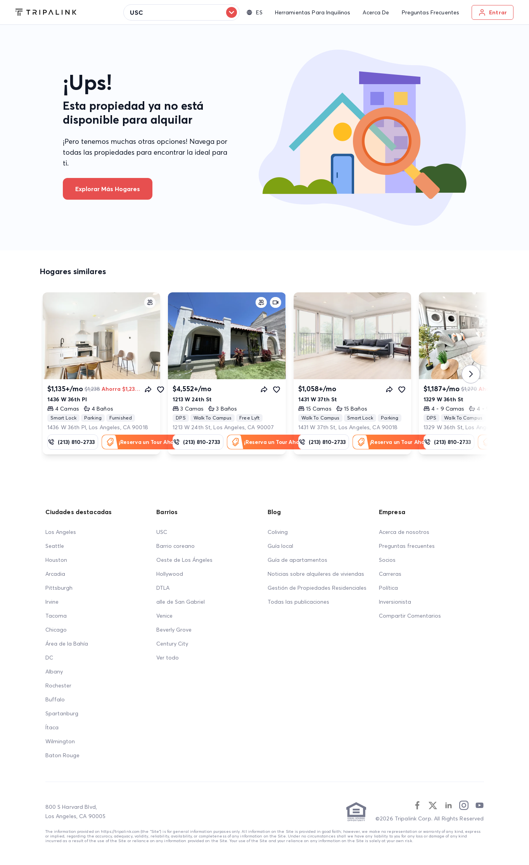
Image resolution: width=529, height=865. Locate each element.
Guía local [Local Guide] (280, 545)
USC (161, 531)
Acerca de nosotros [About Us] (404, 531)
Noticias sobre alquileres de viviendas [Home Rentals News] (316, 573)
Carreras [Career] (390, 573)
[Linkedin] (448, 805)
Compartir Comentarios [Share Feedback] (410, 615)
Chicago (56, 629)
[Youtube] (479, 805)
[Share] (148, 389)
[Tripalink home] (46, 12)
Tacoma (56, 615)
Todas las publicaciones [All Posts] (298, 601)
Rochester (58, 685)
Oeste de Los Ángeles (184, 559)
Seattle (54, 545)
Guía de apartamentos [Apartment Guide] (297, 559)
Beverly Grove (174, 629)
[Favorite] (160, 389)
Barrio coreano (175, 545)
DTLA (162, 587)
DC (49, 657)
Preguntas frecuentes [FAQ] (407, 545)
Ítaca (52, 727)
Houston (56, 559)
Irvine (52, 601)
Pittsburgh (59, 587)
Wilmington (60, 741)
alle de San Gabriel (180, 601)
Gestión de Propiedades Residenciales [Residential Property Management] (317, 587)
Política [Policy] (388, 587)
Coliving (278, 531)
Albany (54, 671)
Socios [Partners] (387, 559)
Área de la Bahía (66, 643)
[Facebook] (417, 805)
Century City (172, 643)
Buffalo (55, 699)
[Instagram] (463, 805)
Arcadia (55, 573)
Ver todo (167, 657)
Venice (164, 615)
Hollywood (169, 573)
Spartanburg (61, 713)
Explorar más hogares (107, 189)
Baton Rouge (62, 755)
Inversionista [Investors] (395, 601)
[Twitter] (432, 805)
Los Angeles (60, 531)
